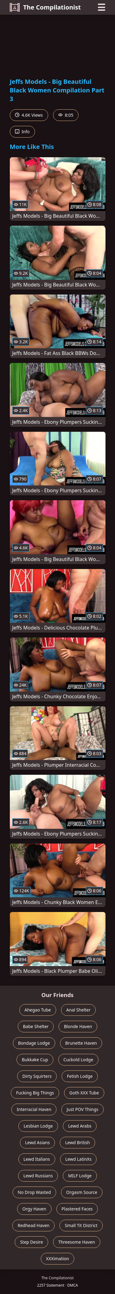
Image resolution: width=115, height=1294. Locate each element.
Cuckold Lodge (78, 1059)
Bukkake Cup (35, 1059)
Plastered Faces (77, 1209)
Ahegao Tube (38, 1010)
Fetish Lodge (80, 1076)
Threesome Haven (76, 1242)
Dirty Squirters (37, 1076)
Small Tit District (81, 1225)
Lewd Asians (37, 1142)
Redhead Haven (33, 1225)
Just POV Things (82, 1109)
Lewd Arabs (79, 1126)
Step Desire (31, 1242)
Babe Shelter (36, 1026)
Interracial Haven (34, 1109)
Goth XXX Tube (84, 1093)
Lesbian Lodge (38, 1126)
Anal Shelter (78, 1010)
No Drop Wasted (34, 1192)
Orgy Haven (34, 1209)
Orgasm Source (81, 1192)
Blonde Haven (78, 1026)
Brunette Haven (81, 1043)
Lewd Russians (38, 1176)
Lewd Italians (37, 1159)
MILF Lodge (80, 1176)
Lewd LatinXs (78, 1159)
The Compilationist (45, 7)
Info (22, 131)
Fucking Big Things (35, 1093)
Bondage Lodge (34, 1043)
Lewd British (77, 1142)
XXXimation (57, 1258)
